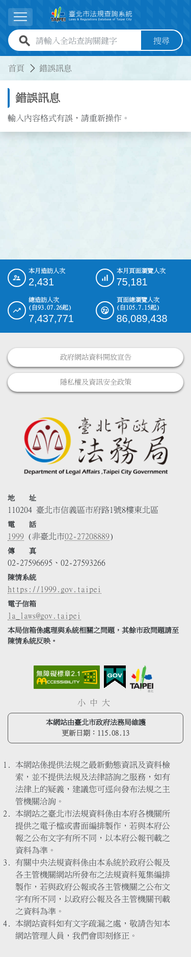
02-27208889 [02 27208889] (87, 536)
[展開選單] (20, 17)
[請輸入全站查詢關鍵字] (86, 40)
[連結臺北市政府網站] (141, 678)
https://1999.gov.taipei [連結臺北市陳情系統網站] (54, 589)
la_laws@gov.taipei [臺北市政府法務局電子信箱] (44, 616)
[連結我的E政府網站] (115, 677)
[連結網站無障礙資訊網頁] (67, 677)
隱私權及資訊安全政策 (95, 382)
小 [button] (81, 703)
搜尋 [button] (161, 41)
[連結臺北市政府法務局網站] (95, 445)
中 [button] (94, 703)
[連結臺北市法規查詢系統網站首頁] (91, 15)
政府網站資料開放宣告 (95, 357)
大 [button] (106, 703)
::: (6, 62)
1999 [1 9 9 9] (16, 536)
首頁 (16, 68)
